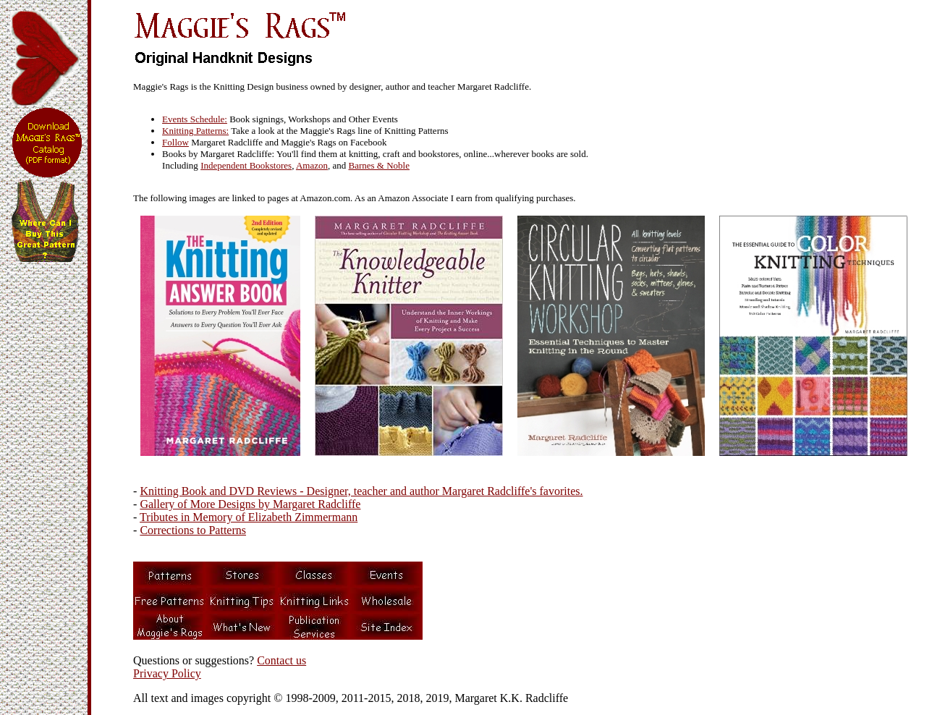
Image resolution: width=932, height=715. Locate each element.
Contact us (281, 660)
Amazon (312, 165)
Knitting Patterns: (195, 130)
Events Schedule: (194, 119)
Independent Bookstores (246, 165)
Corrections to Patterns (193, 530)
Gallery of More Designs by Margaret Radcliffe (250, 504)
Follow (175, 142)
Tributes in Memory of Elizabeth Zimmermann (248, 517)
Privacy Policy (167, 673)
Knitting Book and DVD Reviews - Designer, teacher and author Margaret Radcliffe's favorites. (361, 491)
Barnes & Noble (379, 165)
